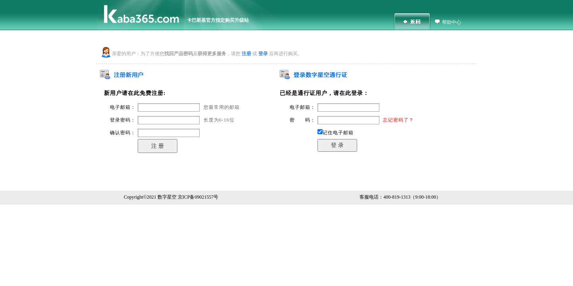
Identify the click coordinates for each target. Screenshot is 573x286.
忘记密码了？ (398, 120)
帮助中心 (451, 22)
